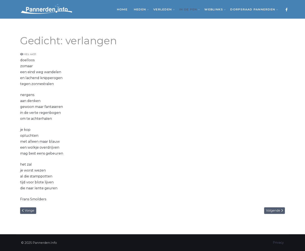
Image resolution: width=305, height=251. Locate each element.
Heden (140, 9)
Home (122, 9)
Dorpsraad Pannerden (253, 9)
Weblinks (214, 9)
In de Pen (188, 9)
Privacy (278, 242)
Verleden (163, 9)
